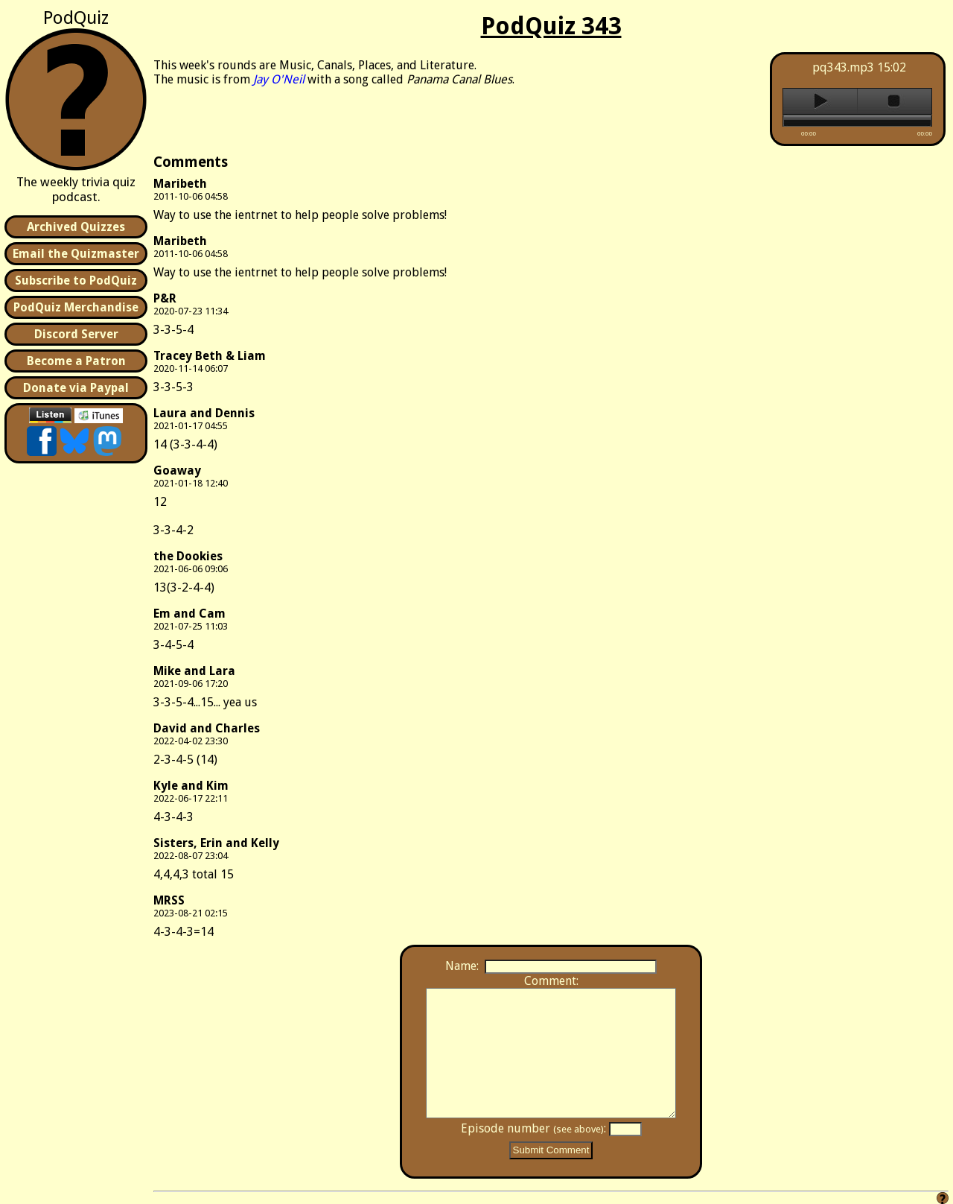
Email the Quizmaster (76, 254)
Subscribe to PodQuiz (76, 280)
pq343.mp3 (843, 67)
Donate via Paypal (76, 388)
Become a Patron (76, 361)
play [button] (820, 101)
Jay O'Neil (279, 79)
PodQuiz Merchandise (75, 307)
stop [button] (894, 101)
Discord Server (76, 334)
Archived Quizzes (76, 227)
